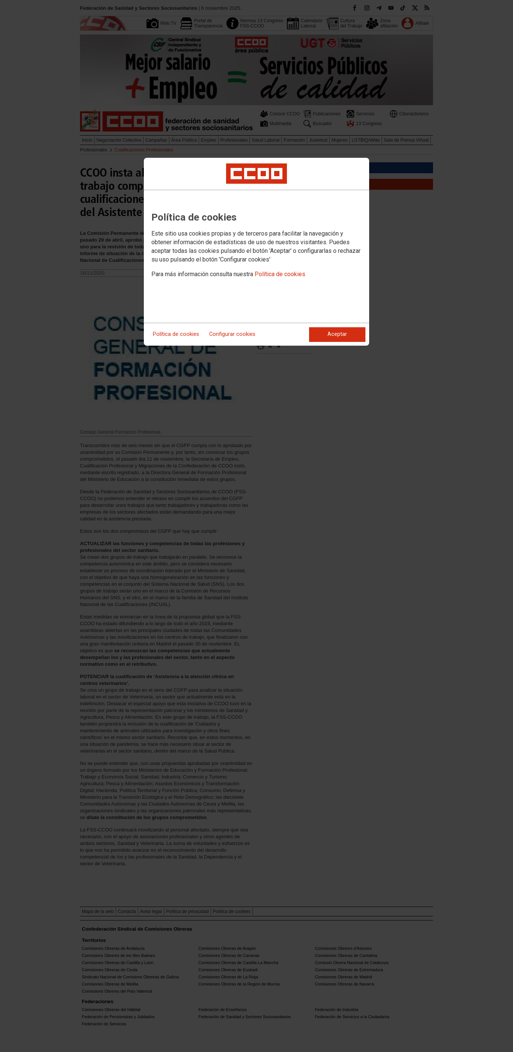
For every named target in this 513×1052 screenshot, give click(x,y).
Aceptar (337, 334)
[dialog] (256, 252)
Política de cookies (280, 274)
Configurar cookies (232, 334)
